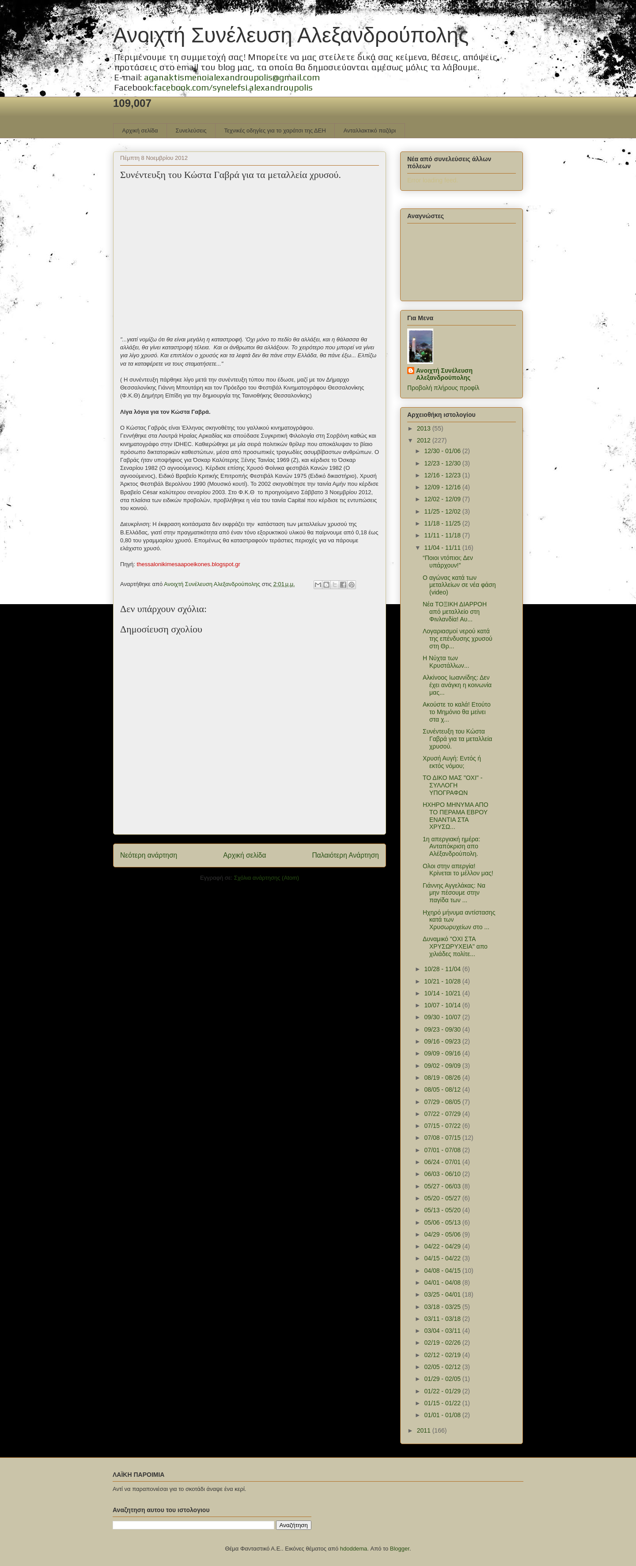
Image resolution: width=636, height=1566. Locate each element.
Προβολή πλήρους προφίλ (443, 387)
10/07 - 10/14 (443, 1005)
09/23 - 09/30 (443, 1029)
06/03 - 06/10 (443, 1173)
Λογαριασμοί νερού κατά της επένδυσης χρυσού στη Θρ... (457, 639)
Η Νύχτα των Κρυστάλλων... (446, 661)
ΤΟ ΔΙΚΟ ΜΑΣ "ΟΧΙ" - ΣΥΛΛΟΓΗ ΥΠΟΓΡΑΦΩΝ (452, 785)
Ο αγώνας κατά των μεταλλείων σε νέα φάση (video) (459, 585)
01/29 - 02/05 (443, 1378)
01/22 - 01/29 (443, 1391)
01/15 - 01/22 (443, 1403)
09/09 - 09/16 (443, 1053)
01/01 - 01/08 (443, 1414)
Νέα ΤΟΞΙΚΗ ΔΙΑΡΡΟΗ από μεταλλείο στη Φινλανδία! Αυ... (455, 612)
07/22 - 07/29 (443, 1113)
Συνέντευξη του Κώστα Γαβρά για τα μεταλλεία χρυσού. (457, 739)
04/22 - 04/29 (443, 1246)
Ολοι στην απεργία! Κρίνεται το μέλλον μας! (458, 869)
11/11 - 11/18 (443, 535)
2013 (424, 428)
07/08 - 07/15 (443, 1137)
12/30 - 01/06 (443, 450)
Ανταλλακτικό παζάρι (370, 130)
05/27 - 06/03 (443, 1186)
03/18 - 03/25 (443, 1306)
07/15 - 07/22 (443, 1125)
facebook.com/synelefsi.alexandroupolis (233, 87)
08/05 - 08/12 (443, 1089)
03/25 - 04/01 (443, 1294)
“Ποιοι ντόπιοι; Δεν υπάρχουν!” (448, 561)
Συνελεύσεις (191, 130)
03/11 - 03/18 (443, 1318)
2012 (424, 440)
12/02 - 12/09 (443, 499)
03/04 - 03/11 (443, 1330)
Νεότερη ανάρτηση (148, 855)
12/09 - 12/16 (443, 487)
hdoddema (353, 1548)
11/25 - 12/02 (443, 511)
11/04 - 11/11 (443, 547)
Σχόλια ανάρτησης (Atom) (266, 877)
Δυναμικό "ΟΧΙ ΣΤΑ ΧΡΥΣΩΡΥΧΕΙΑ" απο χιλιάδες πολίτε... (455, 946)
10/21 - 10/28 (443, 981)
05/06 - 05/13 (443, 1222)
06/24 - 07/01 (443, 1161)
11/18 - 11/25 (443, 523)
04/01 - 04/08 (443, 1282)
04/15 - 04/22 (443, 1258)
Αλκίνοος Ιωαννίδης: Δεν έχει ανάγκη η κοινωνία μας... (457, 685)
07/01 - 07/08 (443, 1150)
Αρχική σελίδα (140, 130)
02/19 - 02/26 (443, 1342)
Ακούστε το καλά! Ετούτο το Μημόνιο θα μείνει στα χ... (457, 712)
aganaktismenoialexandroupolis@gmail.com (232, 77)
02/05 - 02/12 (443, 1366)
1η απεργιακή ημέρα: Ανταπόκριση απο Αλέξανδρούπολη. (451, 847)
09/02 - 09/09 (443, 1065)
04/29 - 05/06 (443, 1234)
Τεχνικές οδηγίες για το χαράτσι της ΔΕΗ (275, 130)
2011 (424, 1430)
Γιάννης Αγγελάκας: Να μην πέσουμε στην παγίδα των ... (454, 893)
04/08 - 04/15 (443, 1270)
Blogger (399, 1548)
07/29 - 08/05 (443, 1101)
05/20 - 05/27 (443, 1198)
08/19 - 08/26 (443, 1077)
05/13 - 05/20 (443, 1210)
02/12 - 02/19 (443, 1354)
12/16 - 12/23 (443, 475)
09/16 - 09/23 (443, 1041)
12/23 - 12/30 (443, 463)
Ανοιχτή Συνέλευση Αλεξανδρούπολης (291, 35)
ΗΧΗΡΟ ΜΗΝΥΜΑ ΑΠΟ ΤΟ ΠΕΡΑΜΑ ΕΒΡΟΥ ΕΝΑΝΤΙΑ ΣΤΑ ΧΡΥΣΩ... (455, 815)
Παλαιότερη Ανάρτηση (345, 855)
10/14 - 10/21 (443, 993)
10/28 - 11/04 (443, 968)
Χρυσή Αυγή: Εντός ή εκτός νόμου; (452, 762)
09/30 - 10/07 (443, 1017)
